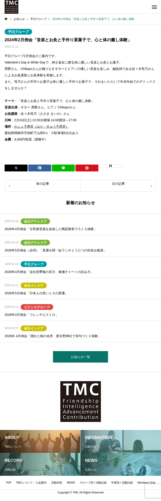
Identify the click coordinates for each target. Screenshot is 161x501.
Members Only (146, 482)
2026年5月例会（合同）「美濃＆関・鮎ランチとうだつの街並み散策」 (56, 250)
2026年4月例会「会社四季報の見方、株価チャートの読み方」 (49, 272)
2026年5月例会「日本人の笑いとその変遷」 (36, 293)
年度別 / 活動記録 (122, 482)
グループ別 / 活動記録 (93, 482)
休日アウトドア (35, 221)
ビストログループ (37, 307)
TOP (8, 482)
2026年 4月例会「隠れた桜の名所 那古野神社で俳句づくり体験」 (53, 336)
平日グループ (18, 32)
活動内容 (56, 482)
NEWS (71, 482)
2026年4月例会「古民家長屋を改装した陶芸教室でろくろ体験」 (51, 229)
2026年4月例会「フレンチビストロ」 (31, 315)
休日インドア (33, 285)
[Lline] (63, 168)
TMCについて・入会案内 (31, 482)
